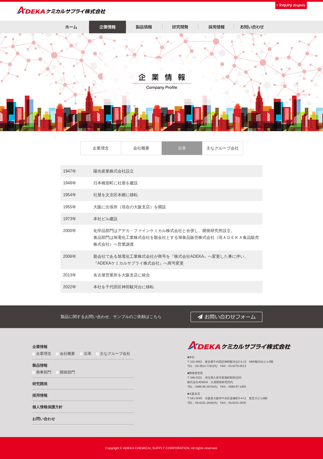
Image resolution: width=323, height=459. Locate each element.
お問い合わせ (43, 419)
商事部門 (43, 372)
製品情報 (39, 365)
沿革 (182, 148)
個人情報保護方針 (47, 407)
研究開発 (39, 384)
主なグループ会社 (222, 148)
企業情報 (39, 347)
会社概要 (141, 148)
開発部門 (67, 372)
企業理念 (101, 148)
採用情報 (39, 395)
